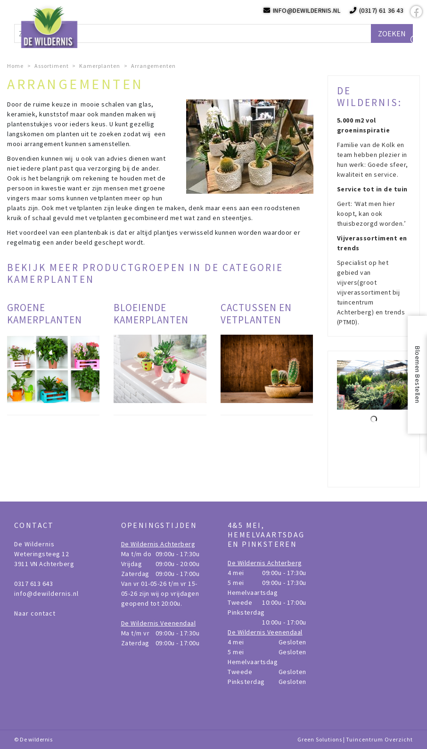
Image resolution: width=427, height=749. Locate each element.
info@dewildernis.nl (46, 593)
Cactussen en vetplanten (256, 313)
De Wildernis (34, 544)
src (415, 40)
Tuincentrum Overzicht (379, 739)
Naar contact (35, 613)
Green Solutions (319, 739)
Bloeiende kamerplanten (151, 313)
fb (415, 12)
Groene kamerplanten (44, 313)
